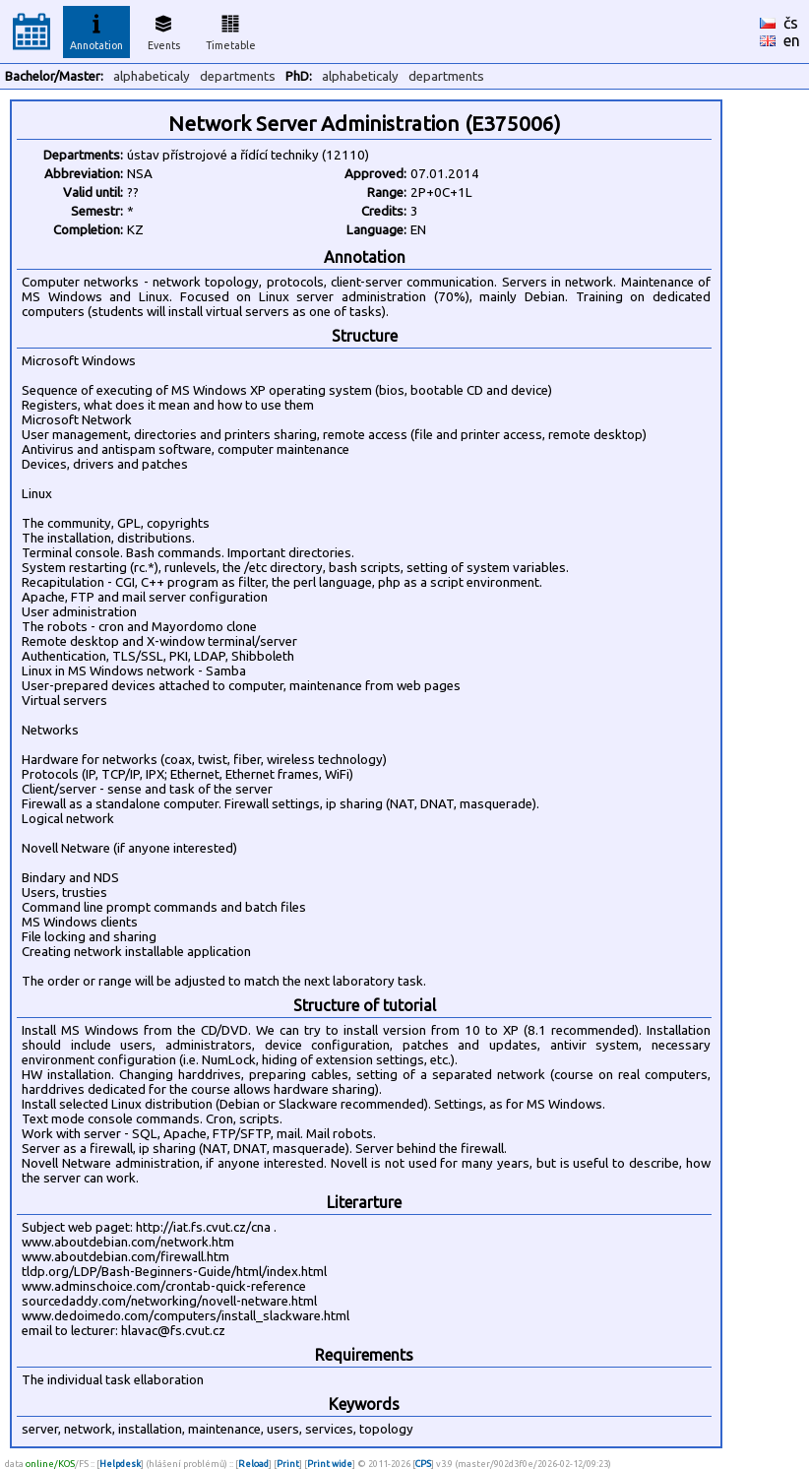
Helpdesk (120, 1463)
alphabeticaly (151, 76)
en (791, 40)
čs (790, 23)
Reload (253, 1463)
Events (164, 29)
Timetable (231, 29)
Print (288, 1463)
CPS (423, 1463)
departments (238, 76)
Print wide (329, 1463)
